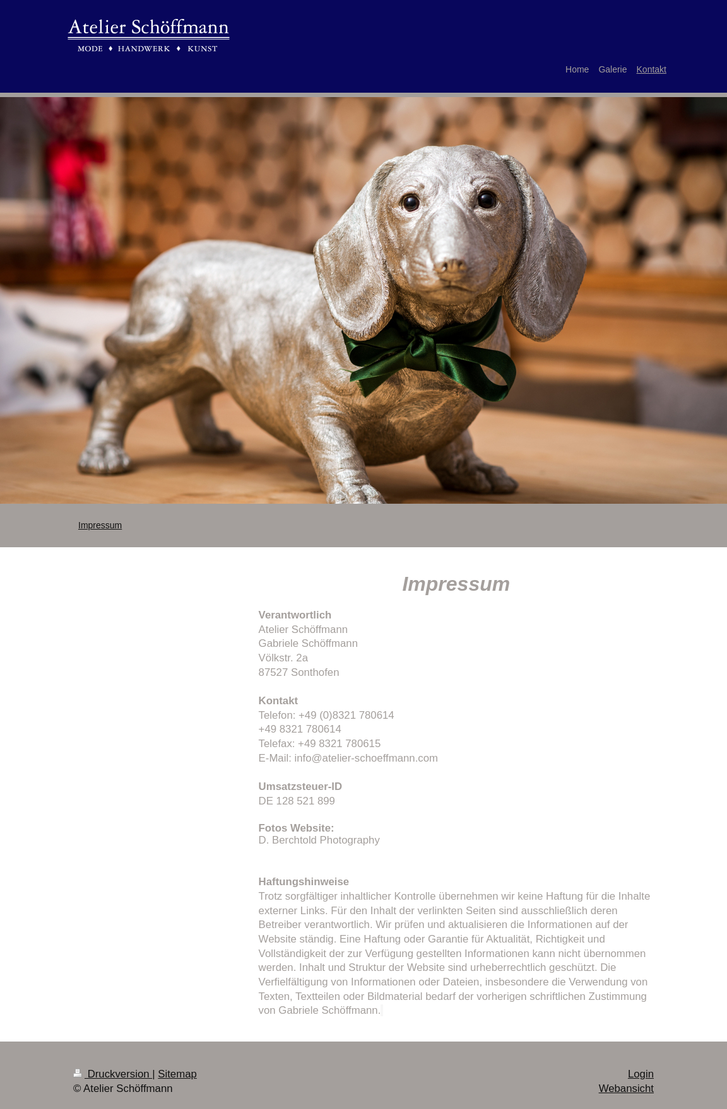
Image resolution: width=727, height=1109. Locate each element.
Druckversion (112, 1074)
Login (641, 1074)
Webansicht (626, 1088)
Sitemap (177, 1074)
